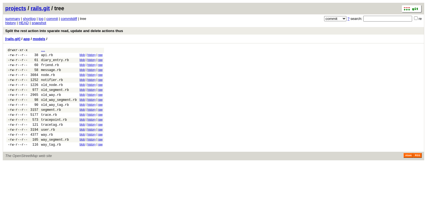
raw (100, 55)
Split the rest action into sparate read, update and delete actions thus (64, 31)
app (26, 39)
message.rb (51, 74)
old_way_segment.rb (59, 108)
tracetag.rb (52, 137)
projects (15, 8)
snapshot (39, 23)
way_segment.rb (55, 155)
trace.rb (49, 126)
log (41, 19)
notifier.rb (52, 85)
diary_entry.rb (55, 62)
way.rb (47, 149)
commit (52, 19)
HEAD (24, 23)
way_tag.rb (51, 161)
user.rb (48, 143)
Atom (408, 172)
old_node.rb (52, 91)
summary (12, 19)
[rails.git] (12, 39)
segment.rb (51, 120)
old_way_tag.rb (55, 114)
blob (82, 55)
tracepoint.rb (54, 132)
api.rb (47, 56)
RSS (417, 172)
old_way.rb (51, 103)
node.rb (48, 79)
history (10, 23)
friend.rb (50, 68)
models (39, 39)
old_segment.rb (55, 97)
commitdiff (69, 19)
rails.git (40, 8)
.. (43, 50)
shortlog (29, 19)
